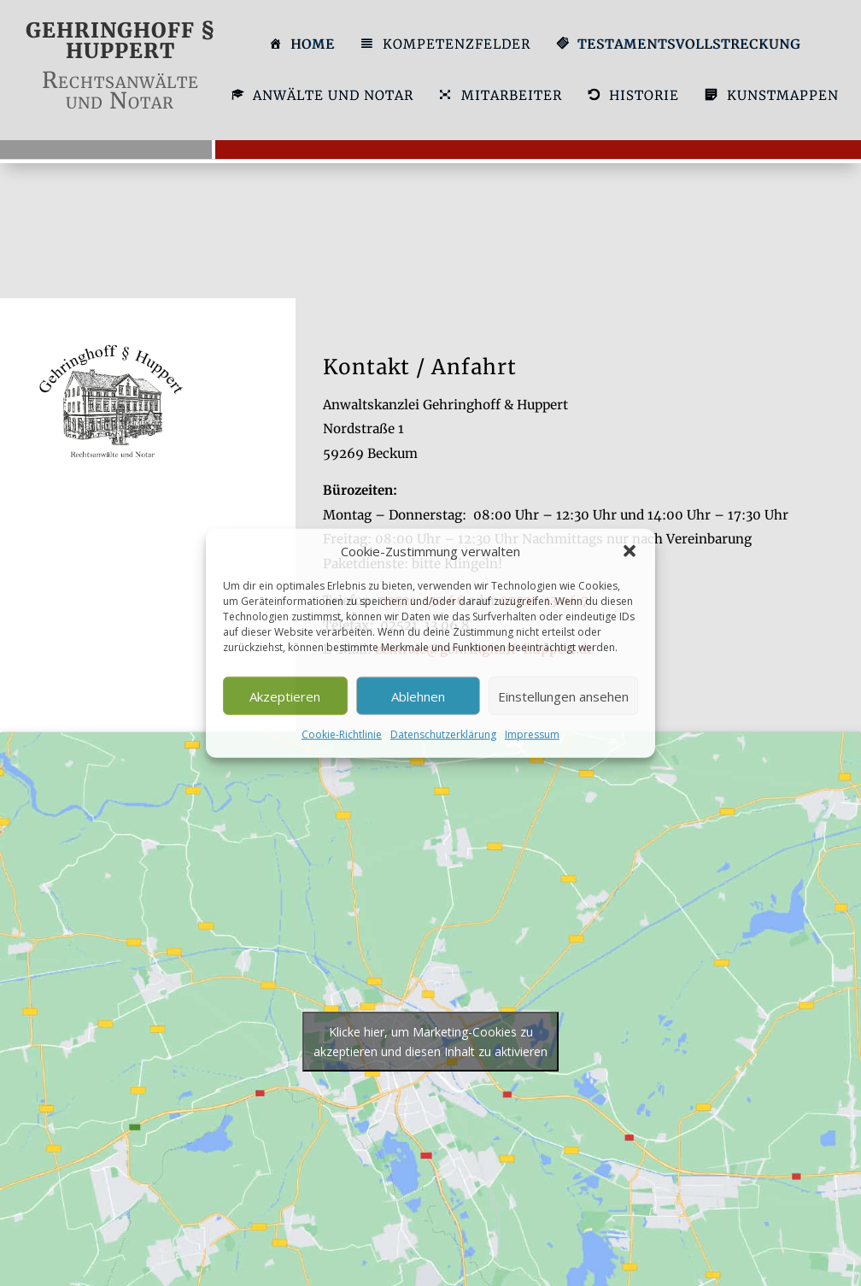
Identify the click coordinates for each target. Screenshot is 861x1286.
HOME (301, 45)
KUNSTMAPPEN (771, 96)
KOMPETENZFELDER (444, 45)
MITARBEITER (499, 96)
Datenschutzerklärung (443, 734)
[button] (629, 551)
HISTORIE (633, 96)
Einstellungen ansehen (563, 696)
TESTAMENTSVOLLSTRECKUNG (677, 45)
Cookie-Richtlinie (342, 734)
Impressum (532, 734)
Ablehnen (418, 696)
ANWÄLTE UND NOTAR (322, 96)
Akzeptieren (284, 696)
